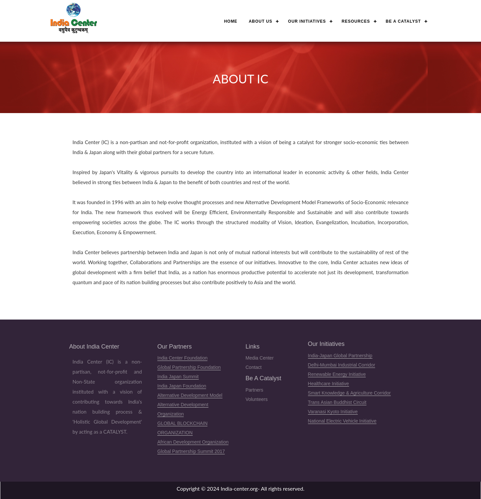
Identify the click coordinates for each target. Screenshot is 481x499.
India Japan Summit (178, 376)
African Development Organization (192, 442)
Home (230, 21)
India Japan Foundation (181, 386)
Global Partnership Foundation (189, 367)
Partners (254, 390)
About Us (261, 21)
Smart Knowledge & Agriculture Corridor (349, 393)
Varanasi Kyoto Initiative (333, 411)
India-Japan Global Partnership (340, 355)
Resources (356, 21)
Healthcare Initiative (328, 383)
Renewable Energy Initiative (337, 374)
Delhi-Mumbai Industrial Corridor (341, 365)
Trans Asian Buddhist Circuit (337, 402)
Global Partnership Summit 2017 (191, 451)
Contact (254, 367)
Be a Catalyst (403, 21)
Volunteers (257, 399)
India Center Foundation (182, 358)
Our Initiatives (307, 21)
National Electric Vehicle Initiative (342, 421)
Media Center (260, 358)
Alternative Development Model (189, 395)
